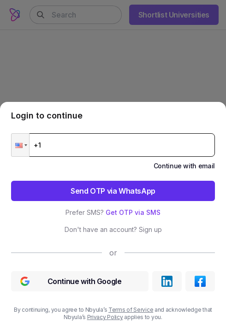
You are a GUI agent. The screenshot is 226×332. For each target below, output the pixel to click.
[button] (20, 145)
